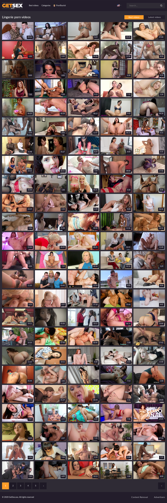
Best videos (33, 6)
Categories (46, 6)
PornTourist (59, 6)
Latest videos (154, 17)
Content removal (139, 497)
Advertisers (159, 497)
